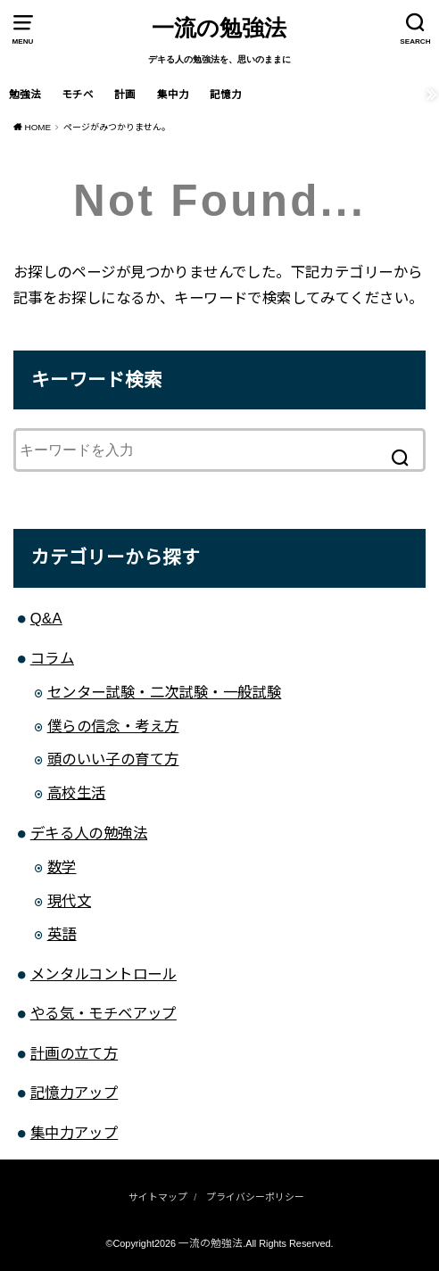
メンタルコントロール (103, 975)
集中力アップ (74, 1134)
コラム (52, 659)
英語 (62, 935)
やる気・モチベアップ (103, 1014)
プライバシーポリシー (255, 1198)
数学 (62, 868)
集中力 (173, 95)
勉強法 (25, 95)
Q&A (46, 619)
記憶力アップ (74, 1093)
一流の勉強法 (219, 28)
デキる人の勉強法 (88, 834)
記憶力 (226, 95)
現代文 (69, 902)
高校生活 (76, 794)
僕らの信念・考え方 (113, 727)
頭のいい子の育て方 (113, 760)
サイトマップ (157, 1198)
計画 (125, 95)
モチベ (78, 95)
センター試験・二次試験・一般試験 (164, 693)
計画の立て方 (74, 1054)
